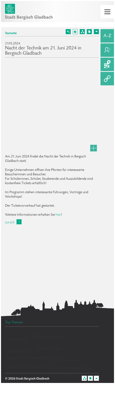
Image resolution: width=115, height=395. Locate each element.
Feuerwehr (18, 339)
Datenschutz (18, 351)
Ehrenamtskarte (67, 360)
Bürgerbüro (78, 350)
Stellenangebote (48, 336)
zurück (10, 222)
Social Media (48, 348)
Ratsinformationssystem (26, 367)
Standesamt (81, 341)
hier (58, 215)
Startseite (11, 33)
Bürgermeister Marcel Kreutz (29, 358)
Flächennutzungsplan (71, 368)
